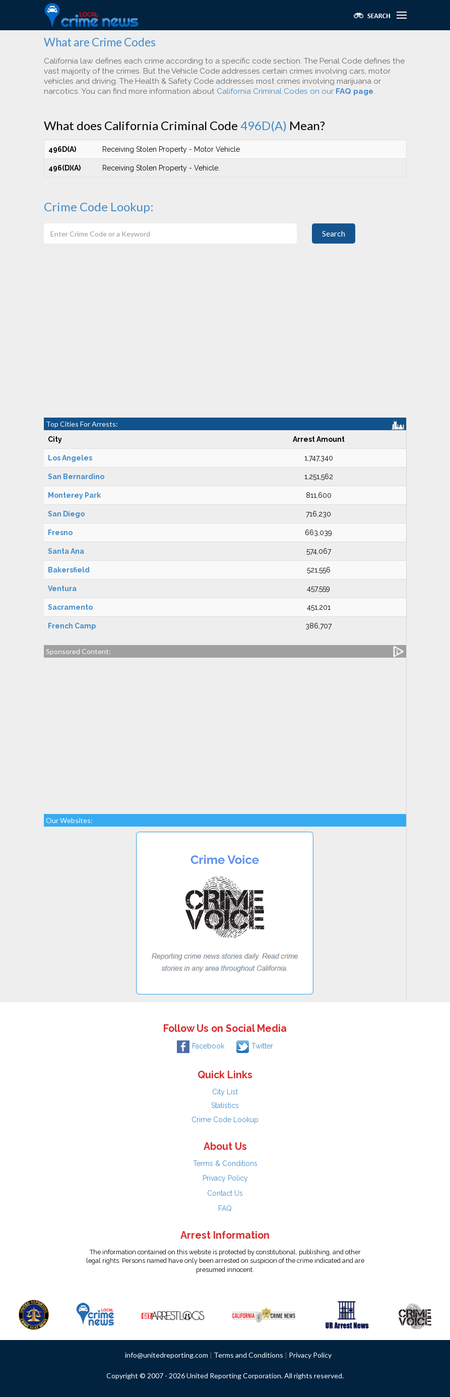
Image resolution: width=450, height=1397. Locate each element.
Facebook (200, 1046)
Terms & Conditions (225, 1163)
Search (333, 233)
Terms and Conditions (248, 1355)
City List (225, 1092)
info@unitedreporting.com (166, 1355)
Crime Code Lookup (225, 1120)
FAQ (225, 1208)
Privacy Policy (225, 1178)
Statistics (225, 1105)
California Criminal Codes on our (295, 91)
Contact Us (225, 1193)
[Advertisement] (225, 342)
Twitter (254, 1046)
